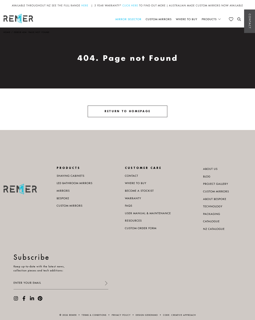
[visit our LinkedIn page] (32, 299)
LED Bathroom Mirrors (74, 183)
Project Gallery (215, 184)
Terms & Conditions (94, 315)
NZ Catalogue (214, 229)
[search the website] (239, 19)
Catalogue (211, 221)
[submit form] (106, 283)
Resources (133, 220)
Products (209, 19)
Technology (213, 206)
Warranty (133, 198)
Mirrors (63, 190)
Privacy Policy (121, 315)
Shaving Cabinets (70, 175)
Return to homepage (127, 111)
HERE (84, 5)
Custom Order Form (140, 228)
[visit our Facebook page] (24, 299)
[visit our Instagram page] (16, 299)
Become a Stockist (139, 190)
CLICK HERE (130, 5)
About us (210, 169)
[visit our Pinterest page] (40, 299)
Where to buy (186, 19)
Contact (249, 21)
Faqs (128, 205)
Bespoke (63, 198)
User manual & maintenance (148, 213)
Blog (206, 176)
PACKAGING (211, 214)
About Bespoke (214, 199)
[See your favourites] (231, 19)
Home (7, 32)
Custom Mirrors (159, 19)
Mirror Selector (128, 19)
